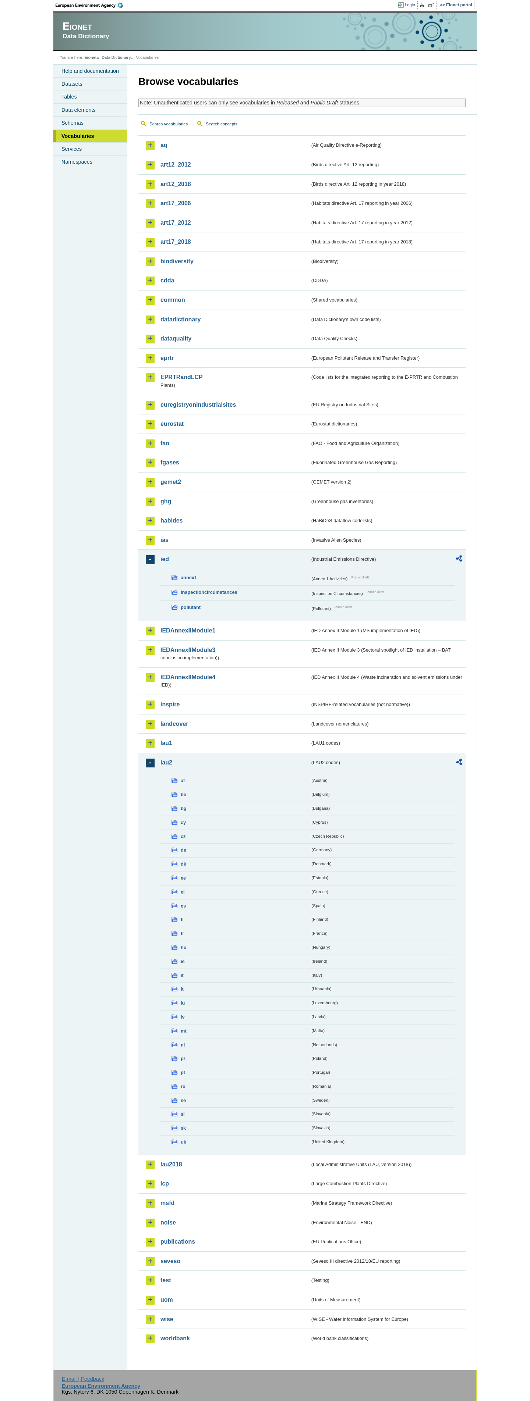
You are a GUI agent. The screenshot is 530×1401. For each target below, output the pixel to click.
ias (164, 540)
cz (183, 836)
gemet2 (170, 482)
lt (182, 989)
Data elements (78, 110)
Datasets (71, 84)
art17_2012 (175, 223)
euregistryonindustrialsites (198, 405)
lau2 (166, 762)
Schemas (72, 123)
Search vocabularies (168, 124)
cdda (167, 280)
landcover (174, 724)
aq (163, 145)
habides (171, 520)
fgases (169, 462)
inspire (170, 704)
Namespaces (76, 162)
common (172, 300)
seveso (170, 1261)
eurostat (172, 424)
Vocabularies (77, 136)
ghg (165, 501)
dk (183, 864)
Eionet (90, 57)
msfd (167, 1203)
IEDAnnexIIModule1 (187, 630)
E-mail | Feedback (82, 1379)
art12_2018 (175, 184)
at (183, 780)
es (183, 906)
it (182, 975)
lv (183, 1017)
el (183, 892)
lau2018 (171, 1164)
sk (183, 1128)
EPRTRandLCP (181, 377)
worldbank (175, 1338)
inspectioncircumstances (209, 592)
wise (166, 1319)
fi (182, 919)
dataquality (175, 338)
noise (168, 1222)
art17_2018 (175, 242)
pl (183, 1058)
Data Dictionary (116, 57)
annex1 (189, 577)
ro (183, 1086)
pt (183, 1072)
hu (184, 947)
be (183, 794)
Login (410, 5)
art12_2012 (175, 164)
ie (183, 961)
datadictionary (180, 319)
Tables (69, 97)
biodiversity (177, 261)
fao (164, 443)
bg (184, 808)
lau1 (166, 743)
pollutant (191, 607)
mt (184, 1031)
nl (183, 1045)
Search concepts (221, 124)
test (165, 1280)
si (183, 1114)
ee (183, 878)
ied (164, 559)
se (183, 1100)
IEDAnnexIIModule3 (187, 650)
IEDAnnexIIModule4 (187, 677)
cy (183, 822)
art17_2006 (175, 203)
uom (166, 1300)
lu (183, 1003)
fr (182, 933)
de (183, 850)
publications (177, 1241)
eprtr (167, 358)
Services (71, 149)
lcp (164, 1183)
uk (183, 1142)
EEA (92, 5)
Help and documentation (90, 71)
